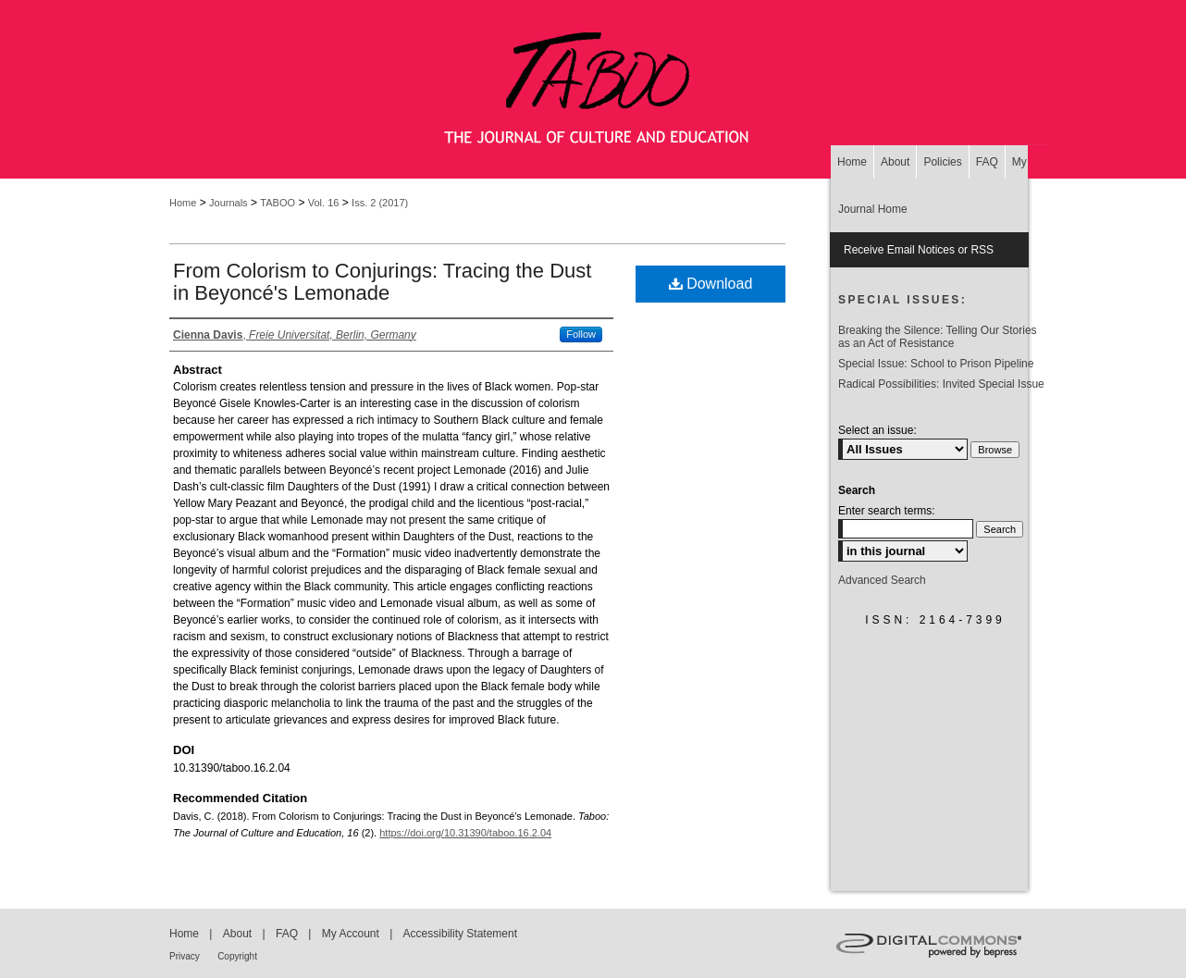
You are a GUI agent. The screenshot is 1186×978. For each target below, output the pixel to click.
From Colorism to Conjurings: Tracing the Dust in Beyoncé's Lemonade (382, 281)
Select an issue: (877, 430)
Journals (228, 202)
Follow (581, 334)
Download (711, 283)
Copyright (237, 956)
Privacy (184, 956)
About (237, 933)
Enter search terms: (886, 510)
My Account (350, 933)
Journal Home (873, 209)
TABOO (277, 202)
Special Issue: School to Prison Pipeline (935, 363)
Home (182, 202)
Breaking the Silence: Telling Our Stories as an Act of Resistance (937, 337)
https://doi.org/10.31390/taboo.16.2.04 (465, 832)
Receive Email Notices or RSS (919, 249)
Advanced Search (882, 580)
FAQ (287, 933)
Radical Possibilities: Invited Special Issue (941, 384)
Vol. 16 (324, 202)
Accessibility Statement (460, 933)
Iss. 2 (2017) (380, 202)
